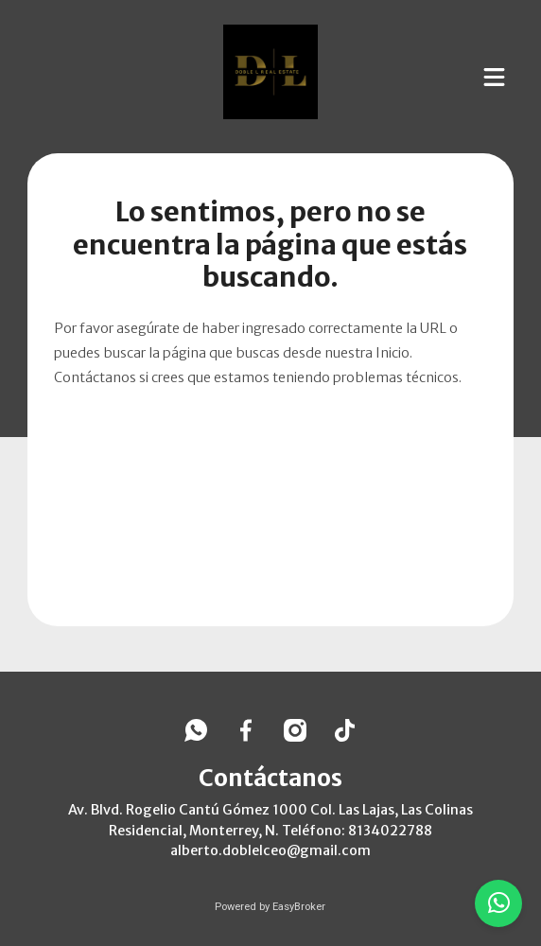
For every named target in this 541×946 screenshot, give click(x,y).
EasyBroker (298, 907)
